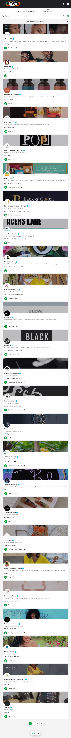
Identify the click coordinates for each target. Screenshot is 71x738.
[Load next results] (67, 21)
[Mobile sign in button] (63, 3)
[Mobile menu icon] (3, 4)
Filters (66, 16)
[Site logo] (13, 3)
